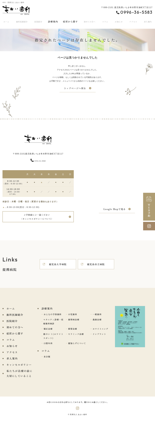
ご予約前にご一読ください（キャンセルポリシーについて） (36, 218)
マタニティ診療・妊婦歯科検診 (53, 324)
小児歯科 (72, 317)
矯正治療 (48, 331)
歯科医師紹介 (21, 21)
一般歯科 (97, 317)
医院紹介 (39, 21)
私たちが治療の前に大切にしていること (19, 376)
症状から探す (70, 21)
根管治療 (72, 331)
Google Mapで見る (114, 210)
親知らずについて (77, 346)
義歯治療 (97, 322)
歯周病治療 (73, 322)
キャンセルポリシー (19, 367)
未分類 (47, 359)
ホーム (6, 21)
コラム (105, 21)
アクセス (133, 21)
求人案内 (12, 361)
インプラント (99, 336)
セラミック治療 (76, 336)
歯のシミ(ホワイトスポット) (53, 338)
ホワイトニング (100, 331)
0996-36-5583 (38, 160)
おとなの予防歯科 (53, 317)
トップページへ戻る (75, 88)
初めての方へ (89, 21)
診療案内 (53, 21)
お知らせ (119, 21)
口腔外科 (48, 346)
